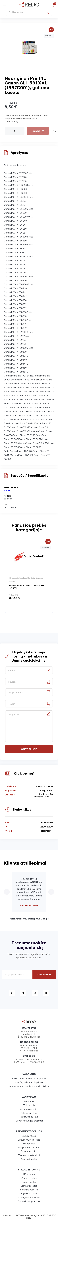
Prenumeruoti (44, 974)
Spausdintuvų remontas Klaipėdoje (29, 1078)
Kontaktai (29, 1101)
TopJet (7, 490)
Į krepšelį (36, 131)
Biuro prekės (29, 1143)
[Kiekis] (14, 131)
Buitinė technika (29, 1151)
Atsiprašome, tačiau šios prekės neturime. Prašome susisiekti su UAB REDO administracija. (26, 118)
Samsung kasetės (29, 1189)
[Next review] (51, 892)
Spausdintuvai (29, 1136)
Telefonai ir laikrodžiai (29, 1155)
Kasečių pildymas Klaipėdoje (29, 1082)
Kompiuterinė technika (29, 1147)
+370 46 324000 (43, 786)
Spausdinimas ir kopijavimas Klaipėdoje (29, 1086)
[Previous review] (7, 892)
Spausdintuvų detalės (29, 1201)
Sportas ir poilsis (29, 1159)
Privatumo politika (29, 1117)
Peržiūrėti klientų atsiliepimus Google (29, 918)
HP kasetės (29, 1174)
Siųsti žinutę (29, 749)
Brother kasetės (29, 1186)
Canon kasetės (29, 1178)
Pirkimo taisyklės (29, 1113)
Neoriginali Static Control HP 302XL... (26, 587)
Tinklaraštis (29, 1105)
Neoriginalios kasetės (29, 1197)
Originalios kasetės (29, 1193)
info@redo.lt (46, 790)
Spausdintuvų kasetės (29, 1139)
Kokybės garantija (29, 1109)
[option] (29, 575)
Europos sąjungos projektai (29, 1120)
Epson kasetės (29, 1182)
